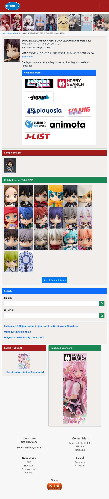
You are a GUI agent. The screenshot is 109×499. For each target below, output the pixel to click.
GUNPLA (9, 310)
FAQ (29, 462)
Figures (8, 297)
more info (27, 56)
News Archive (29, 469)
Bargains (80, 449)
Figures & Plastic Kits (14, 33)
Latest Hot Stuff (13, 347)
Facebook (80, 462)
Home (4, 33)
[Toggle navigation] (103, 6)
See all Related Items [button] (54, 280)
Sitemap (29, 472)
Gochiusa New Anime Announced (25, 372)
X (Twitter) (80, 465)
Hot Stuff (29, 465)
